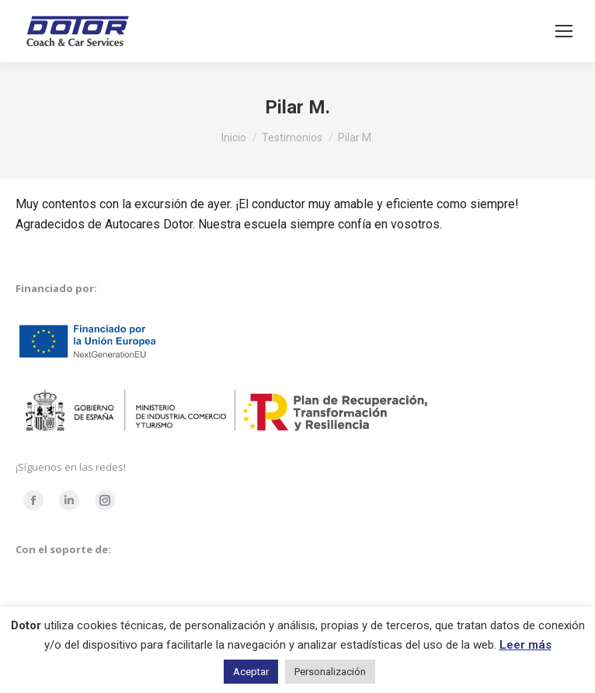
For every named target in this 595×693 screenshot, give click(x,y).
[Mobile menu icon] (563, 31)
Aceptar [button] (251, 671)
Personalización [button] (330, 671)
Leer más (525, 645)
